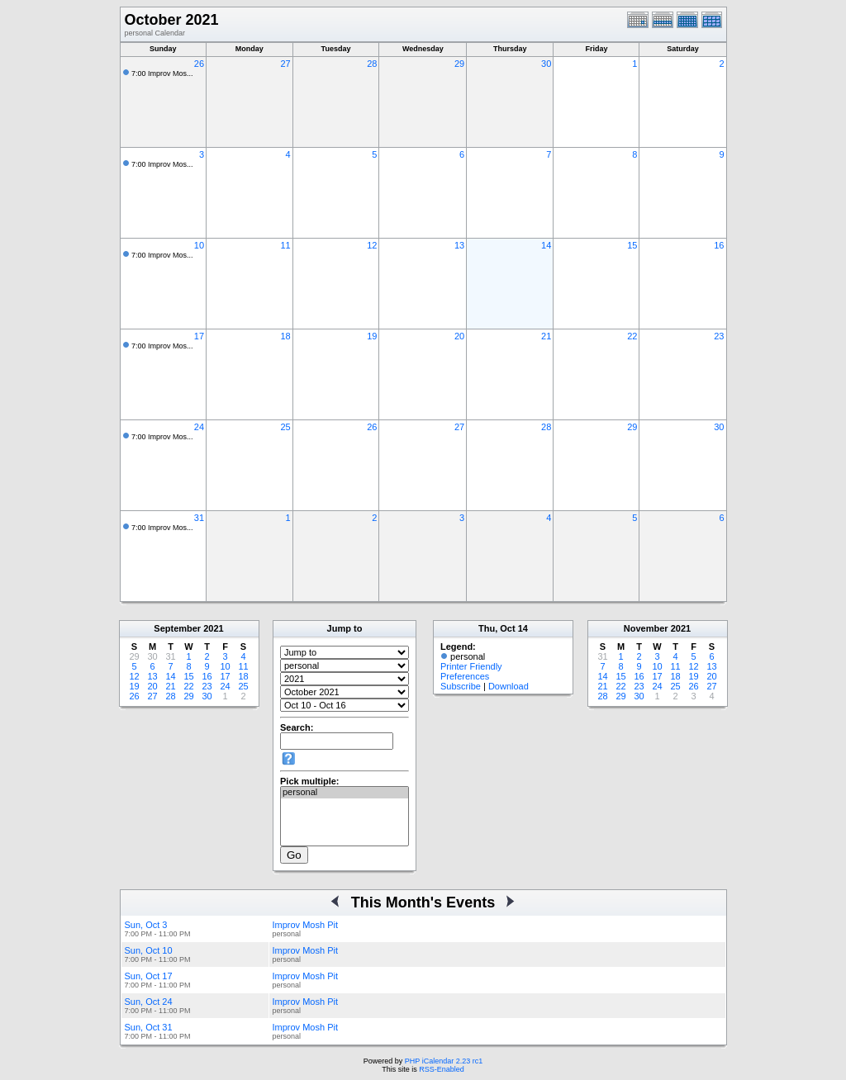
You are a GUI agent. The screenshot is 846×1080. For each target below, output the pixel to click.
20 (459, 336)
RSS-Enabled (441, 1069)
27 (285, 64)
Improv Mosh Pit (305, 925)
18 (285, 336)
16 (719, 245)
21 (546, 336)
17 (199, 336)
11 (285, 245)
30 (546, 64)
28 (372, 64)
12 (372, 245)
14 (546, 245)
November (646, 628)
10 (199, 245)
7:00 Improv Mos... (162, 73)
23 (719, 336)
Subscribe (460, 686)
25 (285, 427)
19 (372, 336)
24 (199, 427)
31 (199, 518)
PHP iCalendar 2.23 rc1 (443, 1061)
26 (199, 64)
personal (344, 792)
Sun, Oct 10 (149, 950)
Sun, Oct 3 (146, 925)
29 (459, 64)
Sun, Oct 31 (149, 1027)
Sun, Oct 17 (149, 976)
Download (508, 686)
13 (459, 245)
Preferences (464, 676)
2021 (213, 628)
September (177, 628)
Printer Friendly (471, 666)
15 (632, 245)
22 (632, 336)
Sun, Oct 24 (149, 1002)
